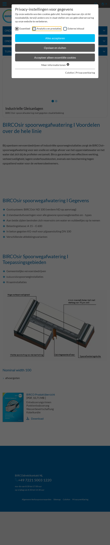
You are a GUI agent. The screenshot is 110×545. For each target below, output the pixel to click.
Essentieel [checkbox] (24, 28)
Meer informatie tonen (55, 64)
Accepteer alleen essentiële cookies (55, 57)
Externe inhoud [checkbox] (76, 28)
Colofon (69, 72)
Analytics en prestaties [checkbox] (49, 28)
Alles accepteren (55, 38)
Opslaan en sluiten (55, 47)
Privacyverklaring (85, 72)
